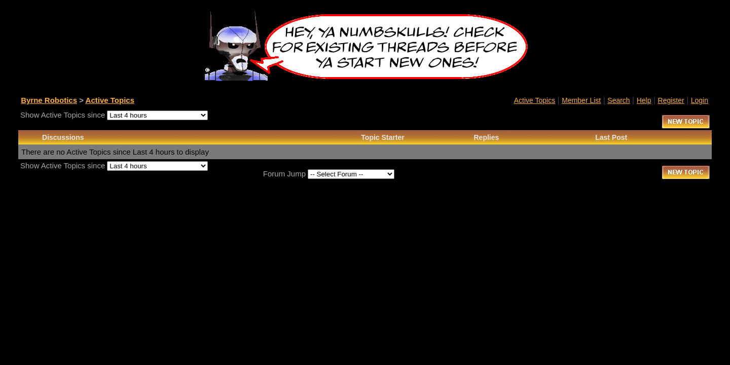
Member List (581, 100)
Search (618, 100)
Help (644, 100)
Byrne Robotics (49, 100)
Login (699, 100)
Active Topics (110, 100)
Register (671, 100)
